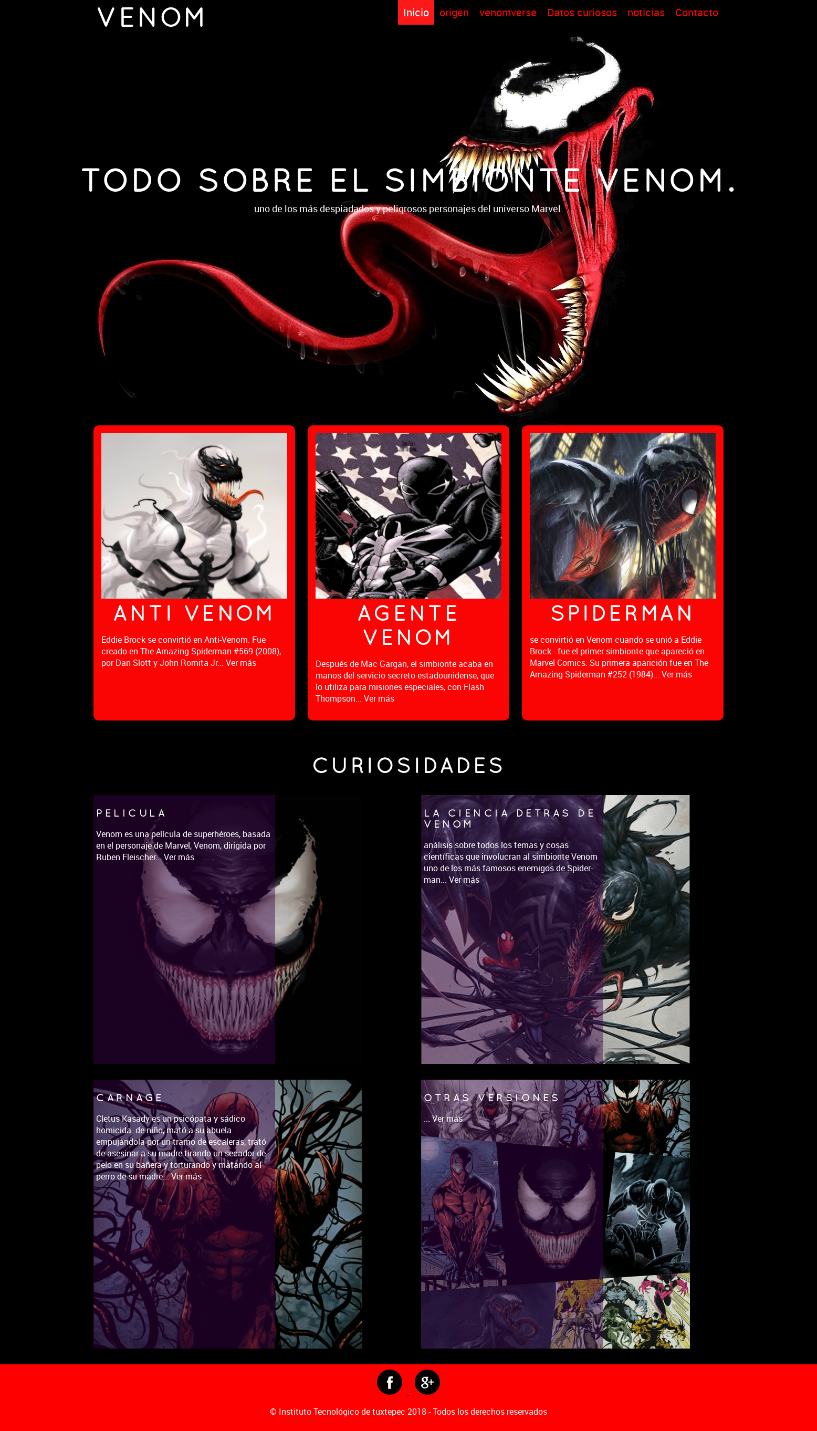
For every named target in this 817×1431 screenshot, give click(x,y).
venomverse (508, 12)
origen (454, 12)
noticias (646, 12)
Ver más (241, 663)
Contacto (696, 12)
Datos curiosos (582, 12)
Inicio (416, 12)
